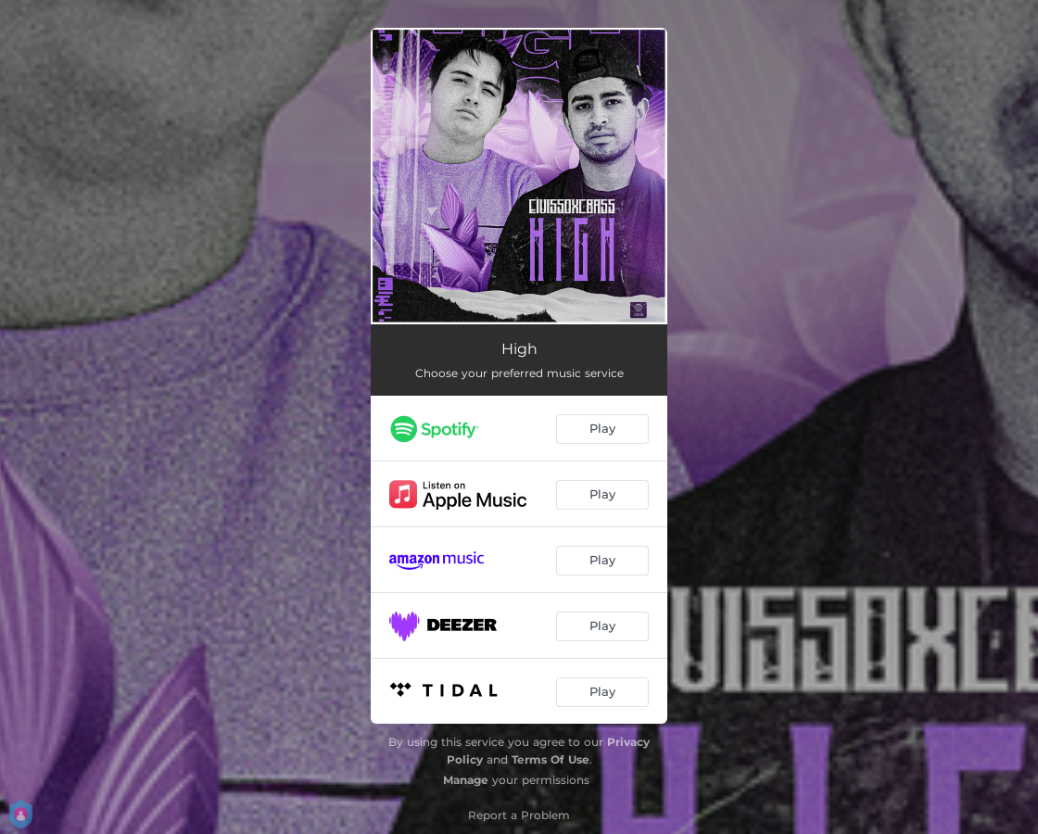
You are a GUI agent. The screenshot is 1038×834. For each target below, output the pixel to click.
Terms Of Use (550, 759)
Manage (465, 780)
